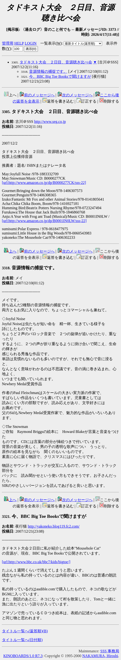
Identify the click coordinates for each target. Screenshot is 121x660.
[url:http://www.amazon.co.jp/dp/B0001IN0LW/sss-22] (44, 221)
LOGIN (31, 43)
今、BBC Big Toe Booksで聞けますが (60, 76)
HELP (19, 43)
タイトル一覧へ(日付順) (22, 640)
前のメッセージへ (37, 95)
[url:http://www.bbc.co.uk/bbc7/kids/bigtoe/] (36, 562)
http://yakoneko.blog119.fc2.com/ (53, 526)
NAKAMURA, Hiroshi (100, 656)
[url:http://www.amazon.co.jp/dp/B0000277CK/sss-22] (44, 183)
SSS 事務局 (109, 651)
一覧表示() (51, 43)
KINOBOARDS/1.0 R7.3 (22, 656)
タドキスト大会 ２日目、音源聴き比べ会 (56, 62)
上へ (10, 251)
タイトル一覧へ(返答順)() (25, 631)
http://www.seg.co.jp (50, 122)
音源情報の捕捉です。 (48, 71)
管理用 (7, 43)
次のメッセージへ (75, 95)
